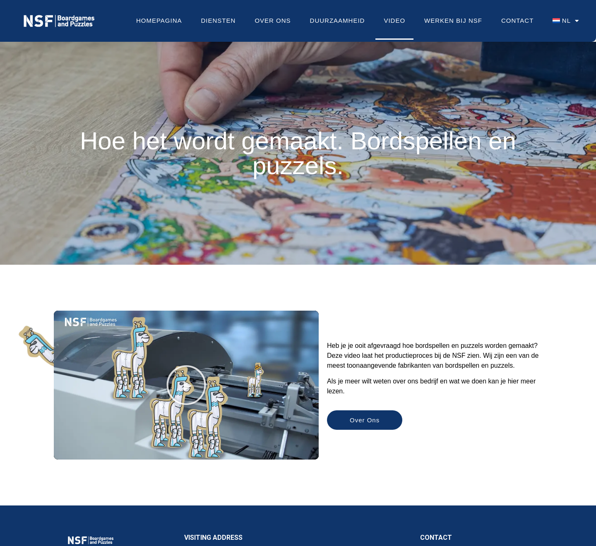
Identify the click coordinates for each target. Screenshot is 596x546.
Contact (517, 20)
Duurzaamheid (337, 20)
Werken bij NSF (453, 20)
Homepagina (159, 20)
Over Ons (273, 20)
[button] (186, 385)
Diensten (218, 20)
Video (394, 20)
